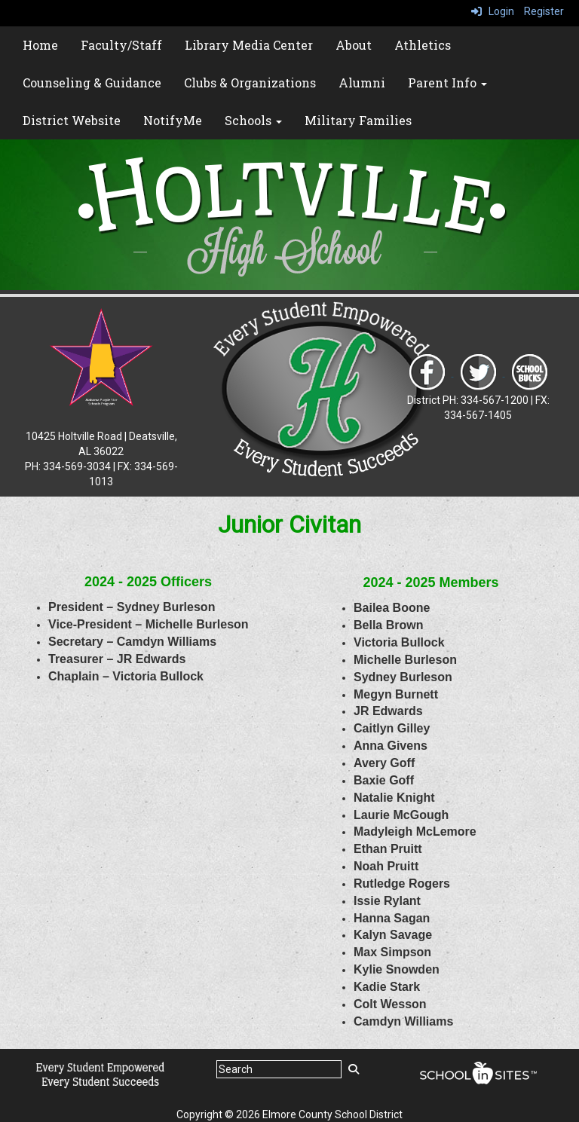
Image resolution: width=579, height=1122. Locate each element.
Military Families (358, 120)
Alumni (362, 82)
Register (544, 11)
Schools (253, 120)
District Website (72, 120)
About (353, 45)
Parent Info (447, 82)
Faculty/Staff (121, 45)
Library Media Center (249, 45)
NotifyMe (172, 120)
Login (492, 11)
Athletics (422, 45)
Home (40, 45)
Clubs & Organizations (250, 82)
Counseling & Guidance (92, 82)
